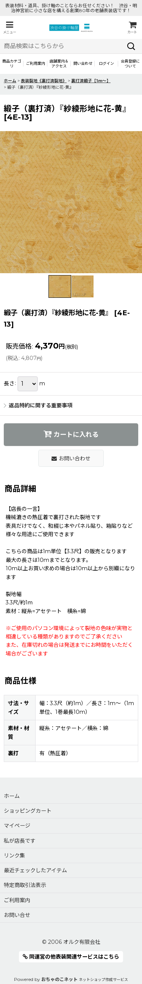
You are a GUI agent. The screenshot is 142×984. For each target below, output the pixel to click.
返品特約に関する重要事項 (38, 405)
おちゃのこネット (59, 979)
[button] (9, 27)
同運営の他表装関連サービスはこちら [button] (71, 956)
